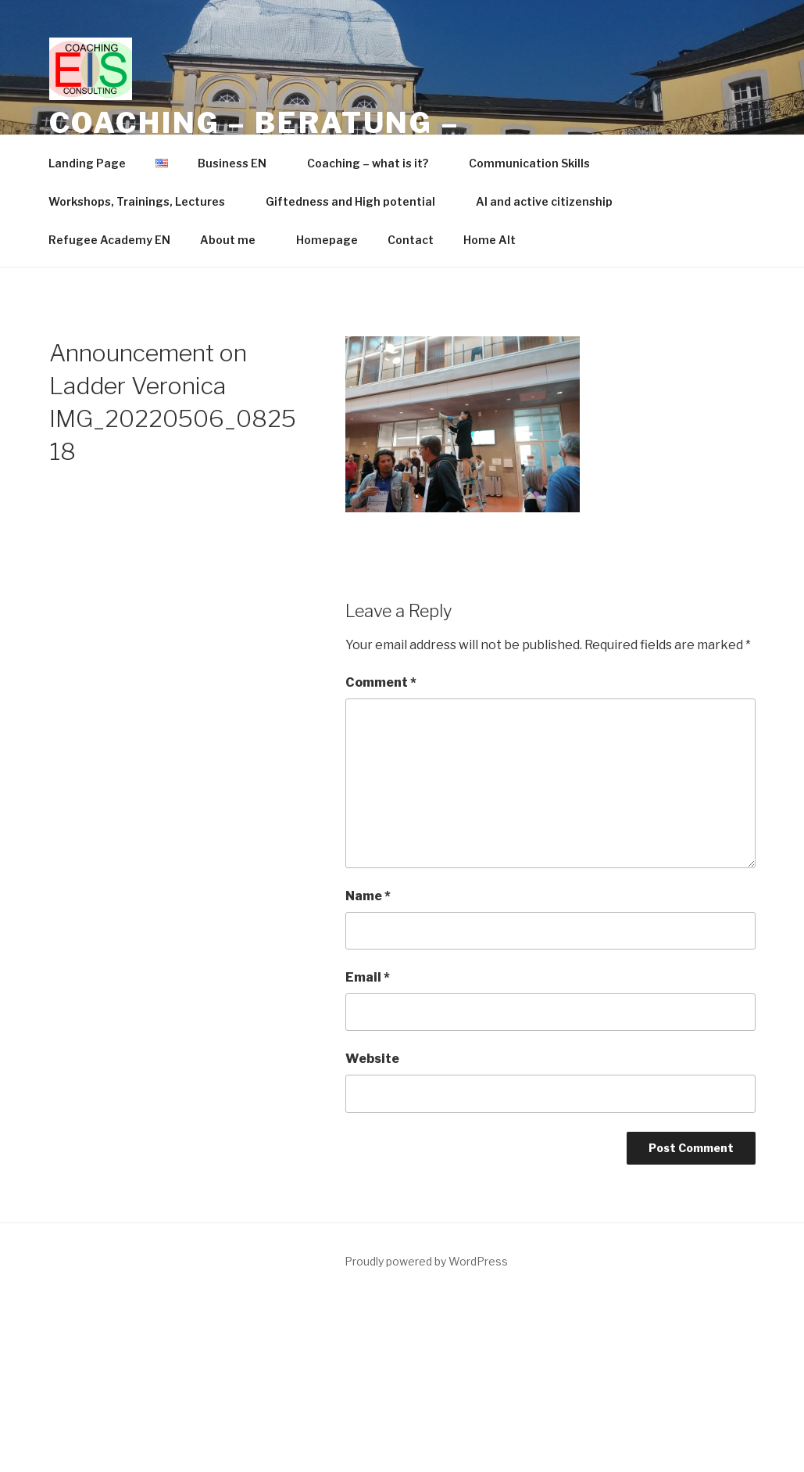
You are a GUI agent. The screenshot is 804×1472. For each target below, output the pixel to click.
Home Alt (489, 239)
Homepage (327, 239)
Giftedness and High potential (358, 201)
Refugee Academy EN (109, 239)
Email (367, 977)
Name (368, 896)
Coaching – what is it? (375, 163)
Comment (380, 682)
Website (372, 1058)
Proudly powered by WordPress (426, 1261)
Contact (411, 239)
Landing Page (87, 163)
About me (235, 239)
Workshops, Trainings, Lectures (144, 201)
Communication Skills (529, 163)
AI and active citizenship (544, 201)
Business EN (239, 163)
